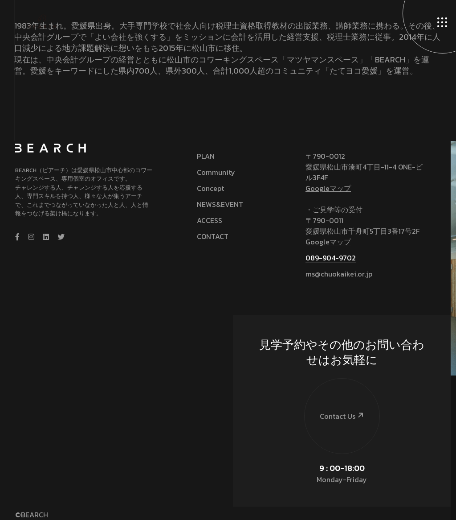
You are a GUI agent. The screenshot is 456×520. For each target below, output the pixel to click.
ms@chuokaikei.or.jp (338, 273)
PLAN (206, 156)
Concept (210, 188)
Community (216, 172)
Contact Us (334, 398)
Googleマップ (328, 188)
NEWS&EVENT (220, 204)
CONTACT (212, 236)
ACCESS (209, 220)
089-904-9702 (330, 257)
